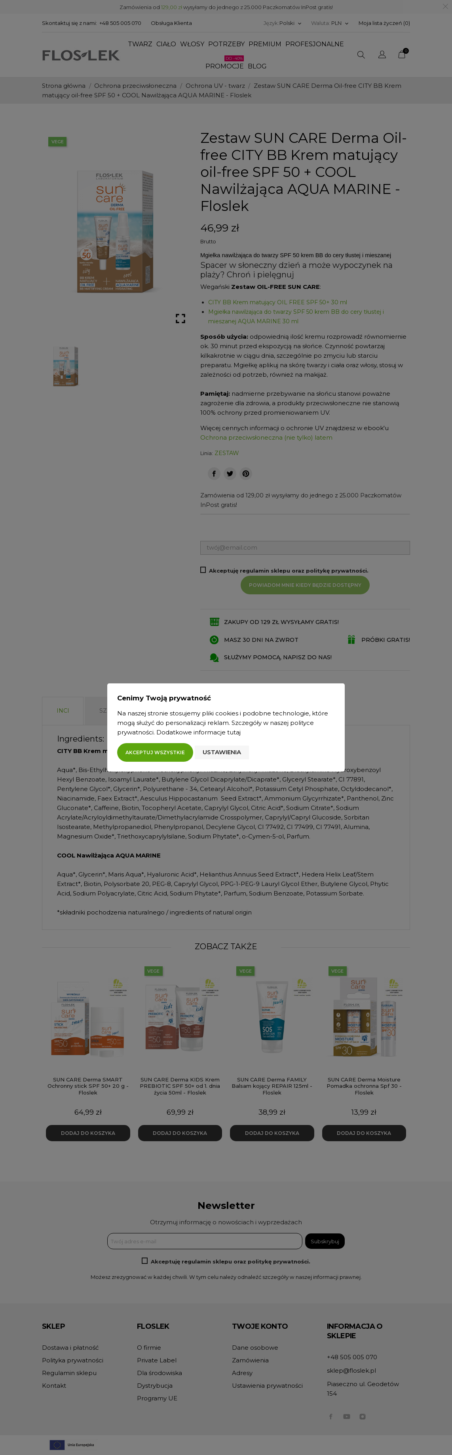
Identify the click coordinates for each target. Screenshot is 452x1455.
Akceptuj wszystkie (155, 752)
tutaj (234, 732)
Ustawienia (222, 752)
